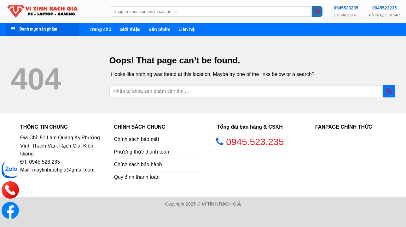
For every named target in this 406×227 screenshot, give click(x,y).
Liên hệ (186, 29)
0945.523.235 (255, 142)
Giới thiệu (130, 29)
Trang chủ (100, 29)
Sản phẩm (160, 29)
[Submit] (317, 11)
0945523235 (346, 7)
